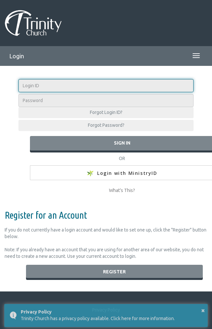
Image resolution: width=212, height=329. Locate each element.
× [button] (203, 310)
